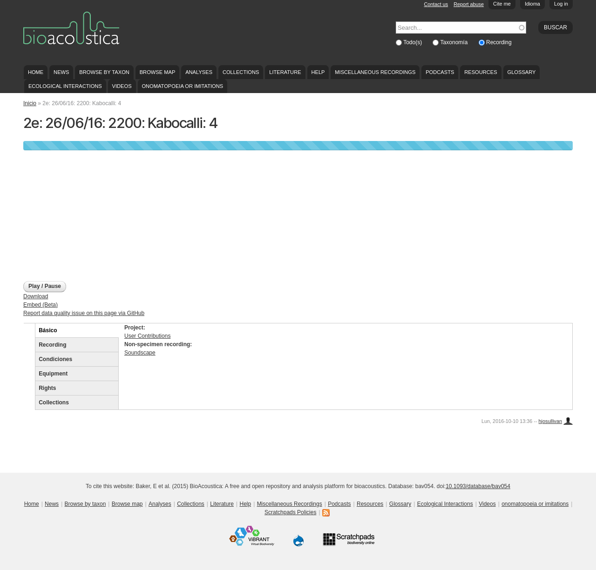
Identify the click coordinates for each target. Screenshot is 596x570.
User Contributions (147, 336)
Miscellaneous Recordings (375, 72)
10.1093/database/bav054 (478, 486)
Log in (561, 4)
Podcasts (440, 72)
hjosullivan (550, 421)
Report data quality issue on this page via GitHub (83, 313)
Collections (241, 72)
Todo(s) (413, 42)
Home (35, 72)
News (61, 72)
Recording (499, 42)
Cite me (502, 4)
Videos (122, 86)
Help (318, 72)
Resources (480, 72)
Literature (285, 72)
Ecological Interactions (65, 86)
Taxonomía (454, 42)
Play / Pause (44, 286)
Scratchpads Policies (290, 512)
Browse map (158, 72)
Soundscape (140, 352)
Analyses (198, 72)
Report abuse (469, 4)
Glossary (522, 72)
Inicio (29, 103)
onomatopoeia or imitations (182, 86)
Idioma (532, 4)
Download (35, 296)
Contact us (436, 4)
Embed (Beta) (40, 305)
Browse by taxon (104, 72)
